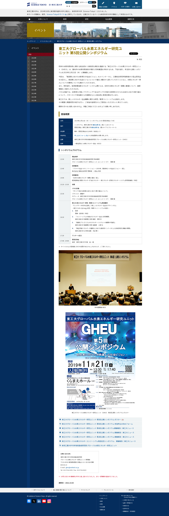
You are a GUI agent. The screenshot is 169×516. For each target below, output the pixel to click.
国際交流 (102, 510)
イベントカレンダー (46, 41)
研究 (101, 504)
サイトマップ (85, 490)
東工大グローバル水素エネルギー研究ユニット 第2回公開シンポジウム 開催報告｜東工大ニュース (98, 437)
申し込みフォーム (80, 135)
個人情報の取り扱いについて (62, 490)
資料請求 (131, 490)
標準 (90, 2)
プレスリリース (108, 490)
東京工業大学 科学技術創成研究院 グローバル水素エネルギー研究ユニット (89, 445)
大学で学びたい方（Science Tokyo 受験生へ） (130, 496)
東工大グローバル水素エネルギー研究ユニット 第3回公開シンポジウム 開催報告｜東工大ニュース (98, 432)
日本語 (68, 2)
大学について (103, 498)
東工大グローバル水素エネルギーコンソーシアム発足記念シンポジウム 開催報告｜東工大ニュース (99, 441)
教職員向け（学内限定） (129, 511)
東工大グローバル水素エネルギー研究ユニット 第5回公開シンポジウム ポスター (93, 419)
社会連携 (102, 507)
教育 (101, 501)
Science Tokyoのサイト (56, 14)
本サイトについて (39, 490)
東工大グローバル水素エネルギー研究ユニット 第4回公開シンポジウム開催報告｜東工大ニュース (98, 428)
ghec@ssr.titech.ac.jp (72, 467)
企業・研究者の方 (128, 503)
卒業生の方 (126, 506)
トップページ (31, 41)
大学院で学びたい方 (128, 500)
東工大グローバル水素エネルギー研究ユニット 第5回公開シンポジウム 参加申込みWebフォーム (97, 424)
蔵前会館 (97, 125)
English (75, 2)
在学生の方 (126, 508)
